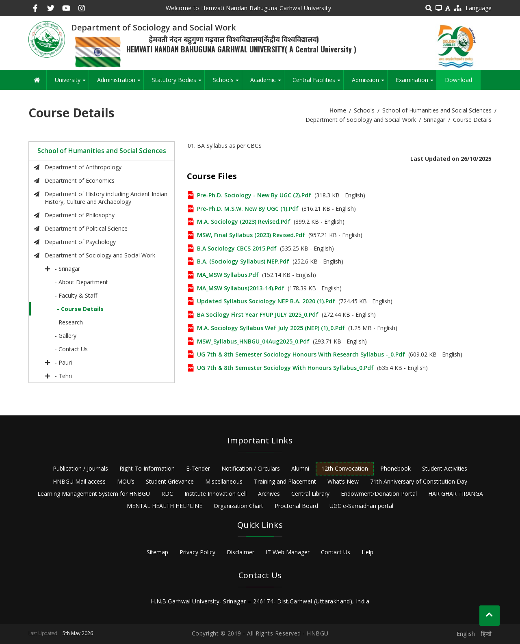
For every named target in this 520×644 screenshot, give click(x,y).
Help (367, 552)
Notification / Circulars (250, 468)
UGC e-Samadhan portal (361, 506)
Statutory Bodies (178, 83)
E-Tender (198, 468)
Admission (369, 83)
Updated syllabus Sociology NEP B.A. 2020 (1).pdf (266, 301)
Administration (120, 83)
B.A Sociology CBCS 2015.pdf (237, 248)
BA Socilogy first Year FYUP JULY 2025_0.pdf (257, 314)
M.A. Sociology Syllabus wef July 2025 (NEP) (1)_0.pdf (271, 328)
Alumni (300, 468)
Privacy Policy (197, 552)
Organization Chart (238, 506)
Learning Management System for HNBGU (93, 493)
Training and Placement (285, 481)
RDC (167, 493)
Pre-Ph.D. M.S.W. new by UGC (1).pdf (248, 208)
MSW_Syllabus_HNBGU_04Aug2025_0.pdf (253, 341)
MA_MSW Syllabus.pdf (228, 275)
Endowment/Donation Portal (379, 493)
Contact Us (335, 552)
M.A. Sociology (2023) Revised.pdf (243, 221)
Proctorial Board (296, 506)
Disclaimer (240, 552)
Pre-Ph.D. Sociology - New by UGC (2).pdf (254, 195)
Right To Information (147, 468)
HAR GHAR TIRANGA (455, 493)
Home (337, 110)
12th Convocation (344, 468)
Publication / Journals (80, 468)
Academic (267, 83)
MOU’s (125, 481)
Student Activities (444, 468)
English (466, 634)
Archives (269, 493)
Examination (416, 83)
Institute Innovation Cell (215, 493)
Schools (227, 83)
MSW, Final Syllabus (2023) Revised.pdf (251, 235)
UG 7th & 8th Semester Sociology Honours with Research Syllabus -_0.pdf (301, 354)
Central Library (310, 493)
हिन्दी (486, 634)
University (72, 83)
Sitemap (157, 552)
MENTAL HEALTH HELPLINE (164, 506)
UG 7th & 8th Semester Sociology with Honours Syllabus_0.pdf (285, 368)
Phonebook (395, 468)
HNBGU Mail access (79, 481)
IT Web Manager (288, 552)
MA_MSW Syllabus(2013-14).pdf (240, 288)
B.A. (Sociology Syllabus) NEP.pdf (243, 261)
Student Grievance (170, 481)
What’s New (343, 481)
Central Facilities (317, 83)
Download (458, 80)
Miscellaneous (224, 481)
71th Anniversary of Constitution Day (418, 481)
